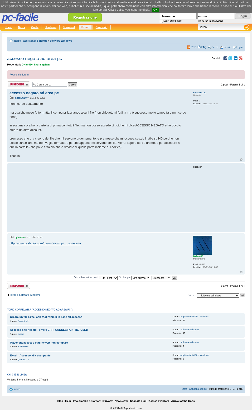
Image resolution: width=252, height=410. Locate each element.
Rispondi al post (18, 84)
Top (241, 159)
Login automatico (173, 21)
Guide (34, 27)
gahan (46, 64)
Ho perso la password (210, 21)
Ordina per (134, 277)
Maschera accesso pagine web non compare (39, 342)
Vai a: (192, 295)
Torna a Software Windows (25, 294)
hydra (37, 64)
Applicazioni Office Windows (194, 316)
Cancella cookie (198, 388)
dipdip (21, 334)
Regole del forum (19, 74)
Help (68, 401)
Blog (60, 401)
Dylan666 (27, 64)
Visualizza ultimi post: (96, 277)
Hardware (51, 27)
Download (69, 27)
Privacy (108, 401)
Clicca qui (114, 9)
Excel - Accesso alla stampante (30, 355)
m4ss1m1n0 (21, 97)
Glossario (101, 27)
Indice (17, 40)
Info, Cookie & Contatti (87, 401)
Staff (184, 388)
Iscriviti (227, 47)
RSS (193, 47)
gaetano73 (23, 359)
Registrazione (85, 17)
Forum (85, 27)
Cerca (215, 47)
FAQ (203, 47)
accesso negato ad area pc (34, 58)
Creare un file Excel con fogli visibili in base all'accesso (46, 316)
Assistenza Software (35, 40)
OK (155, 9)
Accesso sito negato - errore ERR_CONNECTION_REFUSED (49, 329)
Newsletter (121, 401)
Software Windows (61, 40)
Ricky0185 (23, 346)
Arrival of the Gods (183, 401)
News (21, 27)
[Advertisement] (98, 197)
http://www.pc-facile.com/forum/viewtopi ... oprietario (45, 243)
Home (8, 27)
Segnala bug (137, 401)
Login (239, 47)
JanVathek (23, 321)
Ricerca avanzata (158, 401)
